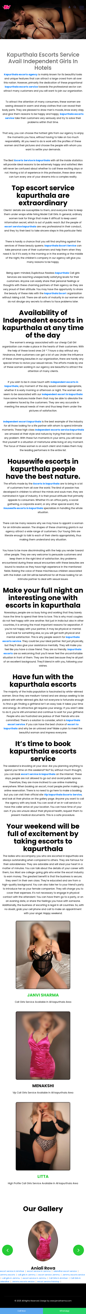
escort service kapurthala (20, 226)
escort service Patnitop (48, 1281)
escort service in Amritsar (12, 1271)
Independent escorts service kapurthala (59, 429)
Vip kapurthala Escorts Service (63, 794)
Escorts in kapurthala (46, 483)
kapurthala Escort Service (60, 245)
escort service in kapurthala (38, 774)
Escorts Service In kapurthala (32, 160)
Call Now (22, 1310)
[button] (7, 1250)
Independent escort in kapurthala (62, 394)
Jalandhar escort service (65, 1271)
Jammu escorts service (73, 1274)
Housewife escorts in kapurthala (23, 508)
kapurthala (62, 273)
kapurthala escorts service (21, 86)
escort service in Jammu (39, 1271)
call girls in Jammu (27, 1274)
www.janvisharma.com (61, 1300)
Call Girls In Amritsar (58, 1278)
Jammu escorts (7, 1274)
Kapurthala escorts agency (21, 74)
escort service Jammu (49, 1274)
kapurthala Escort (55, 293)
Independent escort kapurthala (22, 421)
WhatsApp (64, 1310)
